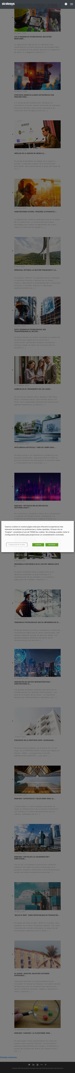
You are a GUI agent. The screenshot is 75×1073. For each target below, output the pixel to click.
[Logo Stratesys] (8, 4)
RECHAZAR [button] (51, 545)
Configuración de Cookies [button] (16, 545)
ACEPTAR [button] (38, 545)
